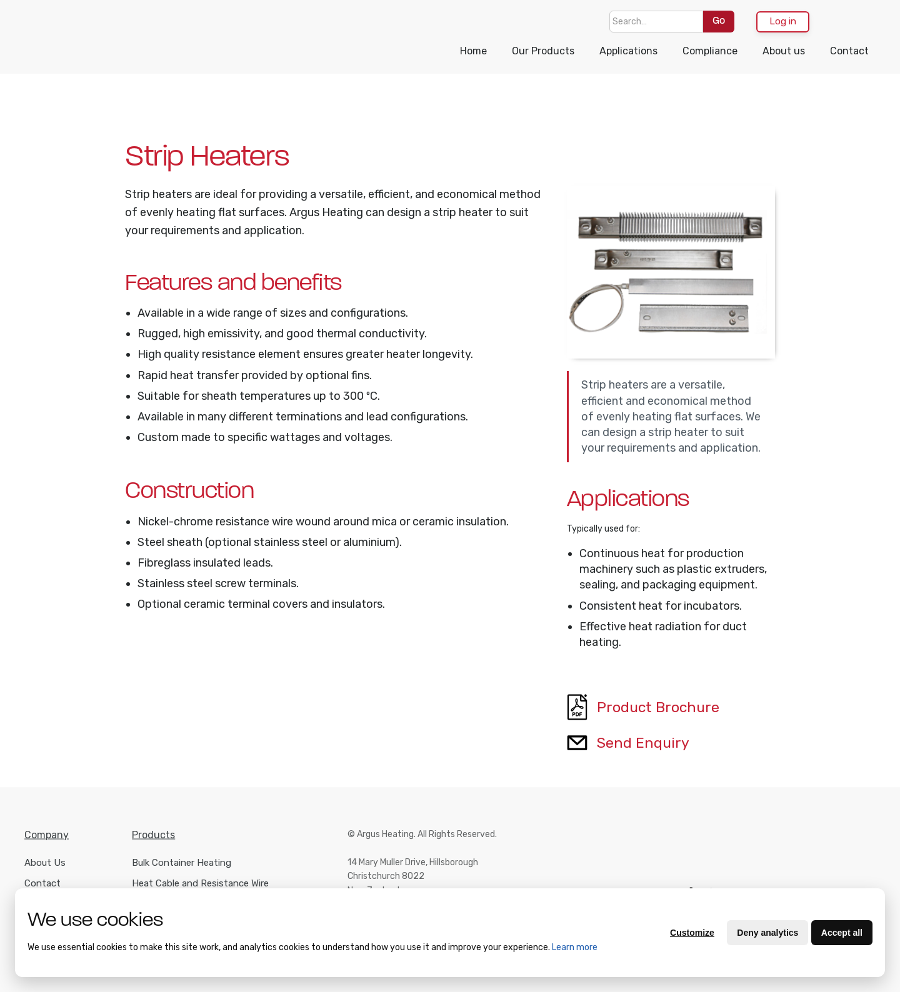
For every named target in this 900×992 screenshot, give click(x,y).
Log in (782, 21)
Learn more (575, 947)
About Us (45, 871)
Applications (628, 51)
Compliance (710, 51)
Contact (849, 51)
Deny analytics (767, 933)
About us (783, 51)
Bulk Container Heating (181, 871)
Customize (692, 933)
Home (473, 51)
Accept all (841, 933)
